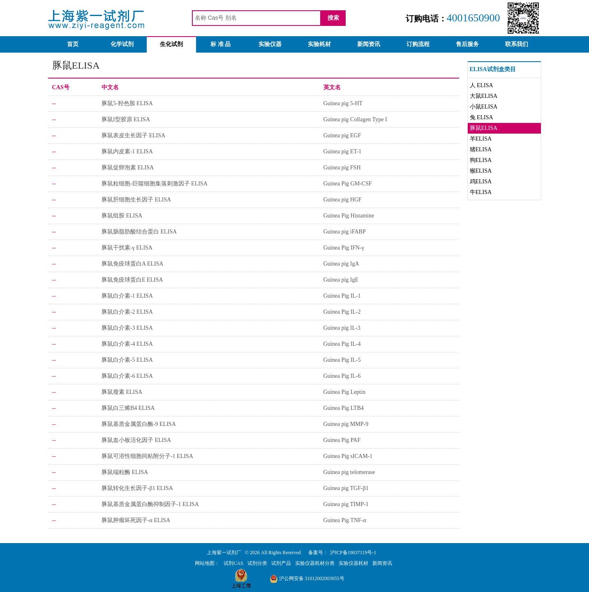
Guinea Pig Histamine (348, 216)
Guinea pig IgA (341, 264)
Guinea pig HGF (342, 200)
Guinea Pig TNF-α (344, 520)
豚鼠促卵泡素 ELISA (128, 167)
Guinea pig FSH (342, 167)
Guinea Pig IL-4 (342, 344)
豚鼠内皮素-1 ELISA (127, 151)
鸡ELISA (481, 181)
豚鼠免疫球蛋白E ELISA (132, 280)
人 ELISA (481, 85)
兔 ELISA (481, 117)
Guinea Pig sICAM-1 (348, 456)
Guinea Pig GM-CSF (347, 183)
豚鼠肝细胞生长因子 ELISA (136, 200)
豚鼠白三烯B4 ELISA (128, 408)
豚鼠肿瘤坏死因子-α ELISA (136, 520)
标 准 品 (220, 44)
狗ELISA (481, 160)
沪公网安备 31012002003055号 (307, 578)
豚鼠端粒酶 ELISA (125, 472)
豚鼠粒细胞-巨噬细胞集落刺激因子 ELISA (155, 183)
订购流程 (418, 44)
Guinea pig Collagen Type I (355, 119)
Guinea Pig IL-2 (342, 312)
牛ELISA (481, 192)
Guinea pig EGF (342, 135)
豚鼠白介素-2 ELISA (127, 312)
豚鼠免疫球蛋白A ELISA (133, 264)
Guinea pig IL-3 (341, 328)
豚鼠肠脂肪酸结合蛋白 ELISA (139, 232)
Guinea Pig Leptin (344, 392)
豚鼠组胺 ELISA (122, 216)
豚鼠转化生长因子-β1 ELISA (137, 488)
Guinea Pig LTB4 (343, 408)
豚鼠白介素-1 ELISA (127, 296)
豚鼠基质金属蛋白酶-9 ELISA (139, 424)
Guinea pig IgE (341, 280)
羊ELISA (481, 139)
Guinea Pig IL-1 (342, 296)
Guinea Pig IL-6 (342, 376)
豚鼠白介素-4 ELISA (127, 344)
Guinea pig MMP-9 (346, 424)
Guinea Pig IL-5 (342, 360)
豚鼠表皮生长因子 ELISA (133, 135)
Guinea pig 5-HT (343, 103)
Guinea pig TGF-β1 (346, 488)
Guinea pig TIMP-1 (346, 504)
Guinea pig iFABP (344, 232)
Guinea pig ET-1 (342, 151)
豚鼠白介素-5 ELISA (127, 360)
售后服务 (467, 44)
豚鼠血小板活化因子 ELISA (136, 440)
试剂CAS (233, 563)
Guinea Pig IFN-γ (344, 248)
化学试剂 (122, 44)
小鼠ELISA (484, 107)
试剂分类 (257, 563)
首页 (73, 44)
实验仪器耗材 (353, 563)
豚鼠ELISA (484, 128)
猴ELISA (481, 171)
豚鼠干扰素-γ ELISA (127, 248)
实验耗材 (319, 44)
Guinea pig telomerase (349, 472)
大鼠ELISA (484, 96)
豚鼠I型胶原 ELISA (126, 119)
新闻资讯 (368, 44)
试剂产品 (281, 563)
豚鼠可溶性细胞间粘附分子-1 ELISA (147, 456)
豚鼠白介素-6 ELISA (127, 376)
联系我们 (516, 44)
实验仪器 (270, 44)
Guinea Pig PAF (342, 440)
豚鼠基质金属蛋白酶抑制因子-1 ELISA (150, 504)
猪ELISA (481, 149)
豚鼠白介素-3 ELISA (127, 328)
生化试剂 (171, 44)
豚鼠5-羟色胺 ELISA (127, 103)
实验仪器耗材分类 (315, 563)
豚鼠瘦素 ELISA (122, 392)
